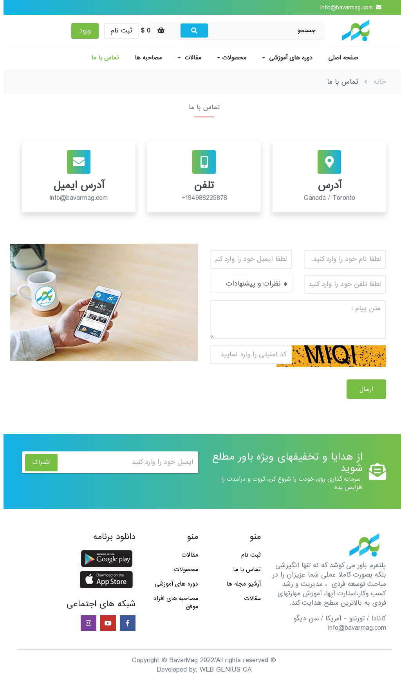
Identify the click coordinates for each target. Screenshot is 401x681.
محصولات (228, 58)
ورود (81, 30)
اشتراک (38, 462)
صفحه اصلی (339, 58)
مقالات (186, 58)
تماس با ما (102, 58)
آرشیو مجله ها (240, 584)
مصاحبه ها (144, 58)
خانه (376, 82)
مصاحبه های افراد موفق (172, 602)
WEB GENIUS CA (222, 670)
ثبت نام (118, 30)
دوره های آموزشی (283, 58)
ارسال (363, 389)
